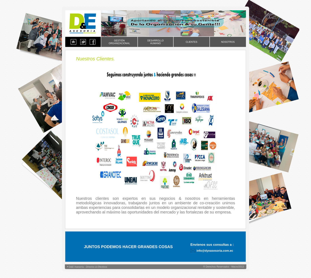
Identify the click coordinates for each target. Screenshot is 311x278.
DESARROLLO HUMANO (155, 42)
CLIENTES (191, 42)
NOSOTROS (228, 42)
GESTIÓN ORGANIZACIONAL (119, 42)
